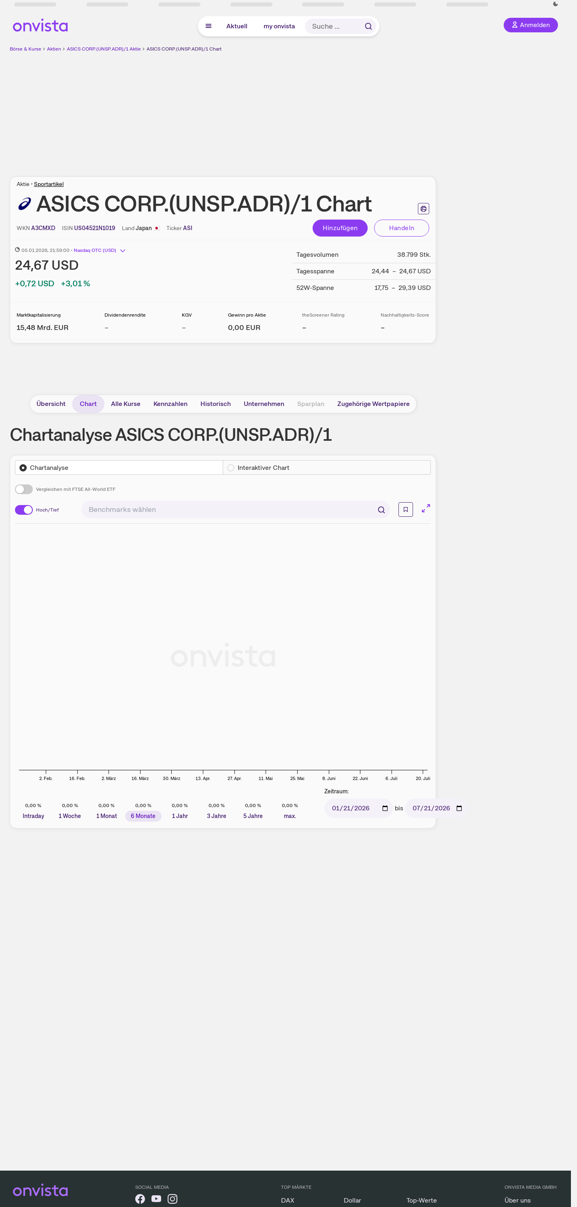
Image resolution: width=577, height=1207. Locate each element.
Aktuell (236, 26)
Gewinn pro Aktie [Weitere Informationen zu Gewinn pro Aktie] (247, 315)
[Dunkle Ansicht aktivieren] (555, 4)
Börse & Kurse (25, 49)
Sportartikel (49, 184)
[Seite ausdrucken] (423, 208)
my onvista (279, 26)
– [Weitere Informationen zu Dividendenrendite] (106, 327)
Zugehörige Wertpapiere (373, 404)
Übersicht (51, 404)
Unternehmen (264, 404)
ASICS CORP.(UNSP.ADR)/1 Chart (184, 49)
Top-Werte (422, 1200)
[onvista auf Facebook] (140, 1200)
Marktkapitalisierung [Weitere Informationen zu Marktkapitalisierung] (39, 315)
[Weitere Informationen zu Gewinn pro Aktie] (244, 327)
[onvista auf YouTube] (156, 1200)
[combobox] (235, 509)
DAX (287, 1200)
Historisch (215, 404)
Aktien (54, 49)
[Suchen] (381, 509)
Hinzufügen (340, 228)
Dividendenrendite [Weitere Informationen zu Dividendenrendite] (125, 315)
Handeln (402, 228)
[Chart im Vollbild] (426, 508)
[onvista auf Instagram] (172, 1200)
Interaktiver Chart (264, 467)
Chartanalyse (49, 467)
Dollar (352, 1200)
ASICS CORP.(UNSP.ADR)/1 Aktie (104, 49)
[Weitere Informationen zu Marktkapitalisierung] (42, 327)
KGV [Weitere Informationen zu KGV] (187, 315)
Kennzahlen (170, 404)
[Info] (405, 509)
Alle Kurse (126, 404)
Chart (88, 404)
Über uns (518, 1200)
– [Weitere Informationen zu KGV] (184, 327)
